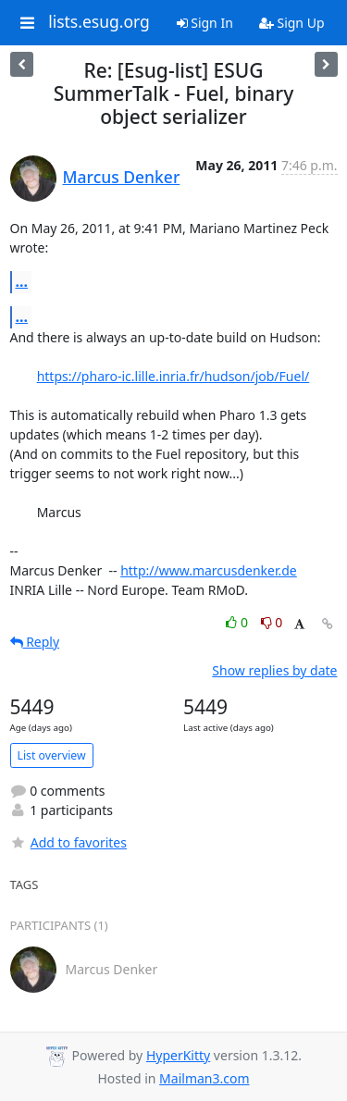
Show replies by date (274, 670)
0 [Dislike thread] (272, 622)
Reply (35, 641)
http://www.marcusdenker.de (208, 570)
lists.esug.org (99, 22)
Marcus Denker (121, 177)
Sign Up (292, 22)
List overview (52, 755)
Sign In (205, 22)
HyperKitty (178, 1055)
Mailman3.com (204, 1078)
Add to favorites (68, 842)
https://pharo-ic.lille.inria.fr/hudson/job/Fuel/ (173, 376)
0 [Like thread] (238, 622)
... (22, 281)
